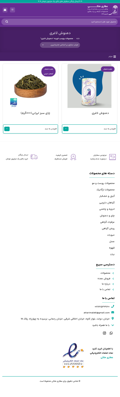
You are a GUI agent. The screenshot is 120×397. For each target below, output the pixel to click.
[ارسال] (7, 22)
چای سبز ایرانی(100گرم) (35, 114)
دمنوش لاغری (100, 114)
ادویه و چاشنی (107, 210)
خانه (78, 38)
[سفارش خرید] (60, 45)
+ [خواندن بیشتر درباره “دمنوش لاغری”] (66, 129)
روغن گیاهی (108, 229)
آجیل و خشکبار (107, 197)
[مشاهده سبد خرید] (5, 10)
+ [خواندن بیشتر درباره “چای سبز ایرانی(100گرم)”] (8, 129)
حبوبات (111, 236)
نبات (112, 255)
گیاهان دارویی (48, 74)
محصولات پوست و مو (103, 184)
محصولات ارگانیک (105, 190)
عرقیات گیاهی (107, 223)
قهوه (112, 249)
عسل (112, 242)
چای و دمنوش (107, 70)
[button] (12, 9)
